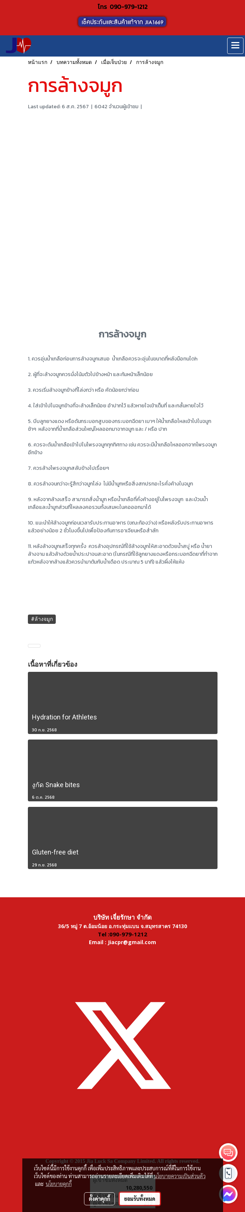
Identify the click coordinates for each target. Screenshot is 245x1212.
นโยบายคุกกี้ (59, 1183)
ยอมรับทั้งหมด (139, 1198)
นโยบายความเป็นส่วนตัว (180, 1176)
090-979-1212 (129, 6)
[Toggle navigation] (235, 46)
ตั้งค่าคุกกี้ (99, 1198)
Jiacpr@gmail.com (132, 942)
